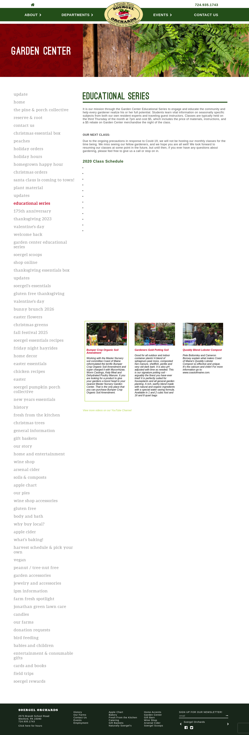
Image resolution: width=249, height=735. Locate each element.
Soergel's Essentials (32, 285)
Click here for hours (30, 725)
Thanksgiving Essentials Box (42, 270)
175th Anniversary (32, 211)
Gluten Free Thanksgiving (39, 293)
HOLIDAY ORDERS (28, 148)
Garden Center (153, 714)
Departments (78, 15)
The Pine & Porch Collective (41, 109)
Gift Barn (149, 717)
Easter (20, 379)
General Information (34, 430)
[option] (204, 724)
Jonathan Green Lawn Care (40, 606)
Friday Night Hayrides (35, 348)
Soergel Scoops (28, 254)
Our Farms (24, 622)
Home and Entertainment (39, 454)
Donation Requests (32, 630)
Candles (21, 614)
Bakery (113, 714)
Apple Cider (25, 531)
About (32, 15)
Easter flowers (28, 317)
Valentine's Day (29, 226)
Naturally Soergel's (120, 725)
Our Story (23, 446)
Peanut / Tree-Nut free (36, 567)
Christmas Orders (30, 172)
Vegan (20, 559)
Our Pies (22, 493)
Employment (81, 722)
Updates (22, 195)
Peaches (22, 141)
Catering (114, 720)
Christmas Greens (31, 324)
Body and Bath (28, 516)
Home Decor (25, 356)
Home (19, 102)
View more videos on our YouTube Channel (107, 410)
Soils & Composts (30, 477)
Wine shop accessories (36, 500)
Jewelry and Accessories (37, 583)
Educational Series (32, 203)
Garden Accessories (32, 575)
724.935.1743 (206, 5)
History (21, 407)
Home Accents (152, 712)
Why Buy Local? (29, 524)
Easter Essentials (30, 363)
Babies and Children (34, 645)
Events (162, 15)
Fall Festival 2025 (31, 332)
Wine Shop (24, 461)
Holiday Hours (28, 156)
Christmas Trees (29, 422)
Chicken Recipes (29, 371)
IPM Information (31, 591)
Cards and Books (30, 665)
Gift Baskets (25, 438)
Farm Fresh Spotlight (34, 598)
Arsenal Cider (27, 469)
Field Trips (24, 673)
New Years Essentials (34, 399)
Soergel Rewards (29, 681)
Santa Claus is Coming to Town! (44, 180)
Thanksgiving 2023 (33, 218)
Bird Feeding (26, 637)
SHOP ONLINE (25, 262)
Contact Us (206, 15)
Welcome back (28, 234)
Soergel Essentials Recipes (39, 340)
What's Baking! (28, 539)
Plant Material (28, 187)
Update (21, 94)
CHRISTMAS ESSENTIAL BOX (37, 133)
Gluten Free (25, 508)
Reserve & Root (28, 117)
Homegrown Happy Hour (38, 164)
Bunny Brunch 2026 (34, 309)
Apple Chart (25, 485)
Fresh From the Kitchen (37, 415)
